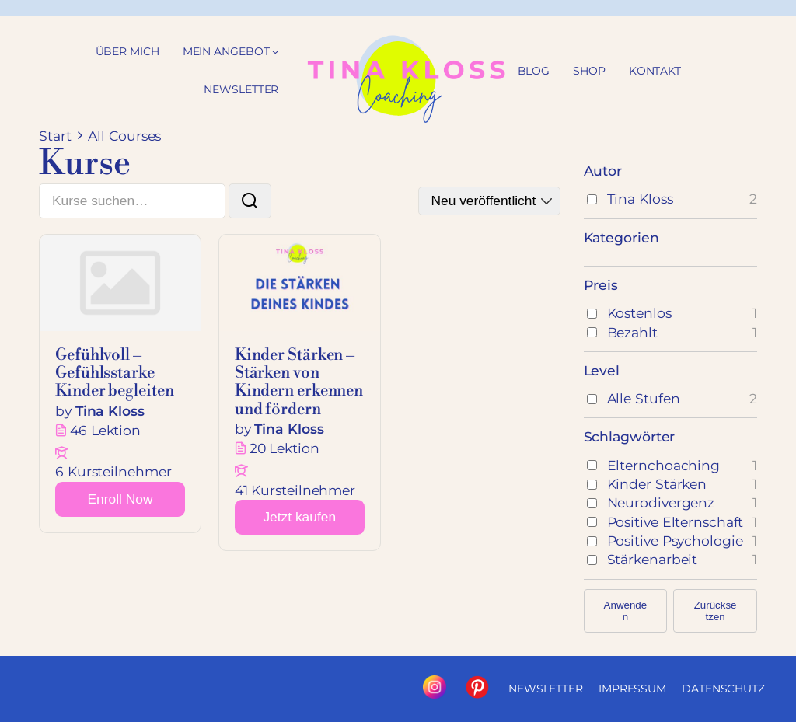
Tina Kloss (640, 198)
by (63, 411)
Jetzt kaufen (299, 517)
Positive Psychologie (675, 540)
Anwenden (626, 611)
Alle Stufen (643, 398)
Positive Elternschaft (675, 522)
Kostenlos (639, 313)
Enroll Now (120, 499)
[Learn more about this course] (120, 499)
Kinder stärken (657, 484)
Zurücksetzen (715, 611)
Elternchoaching (664, 465)
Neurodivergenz (661, 502)
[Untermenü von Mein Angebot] (275, 51)
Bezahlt (632, 332)
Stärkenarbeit (652, 559)
